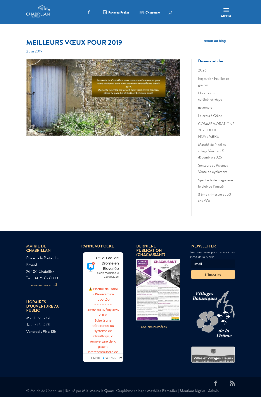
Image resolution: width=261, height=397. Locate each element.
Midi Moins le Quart (98, 391)
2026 (202, 70)
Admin (213, 391)
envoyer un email (44, 285)
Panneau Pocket (118, 13)
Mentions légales (193, 391)
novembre (205, 107)
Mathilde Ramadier (162, 391)
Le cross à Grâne (210, 115)
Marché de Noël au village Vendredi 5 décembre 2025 (212, 151)
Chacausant (152, 13)
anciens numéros (154, 326)
